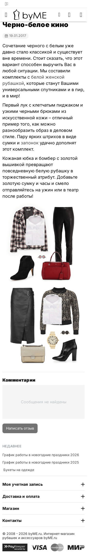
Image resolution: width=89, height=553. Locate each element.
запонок (30, 142)
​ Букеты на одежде (18, 470)
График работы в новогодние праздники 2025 (40, 462)
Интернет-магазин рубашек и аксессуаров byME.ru (38, 536)
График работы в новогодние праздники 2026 (40, 455)
